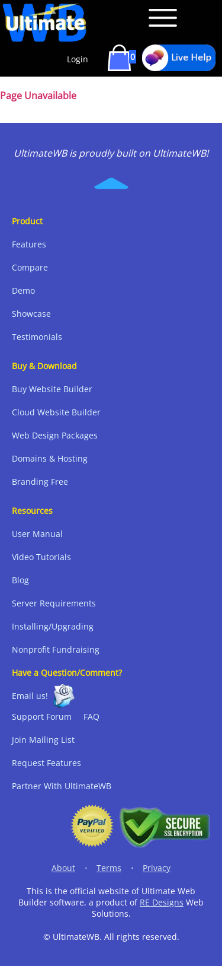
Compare (30, 267)
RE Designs (162, 902)
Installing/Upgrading (53, 626)
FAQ (91, 716)
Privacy (156, 867)
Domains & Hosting (50, 458)
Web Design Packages (55, 435)
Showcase (31, 313)
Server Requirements (54, 603)
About (63, 867)
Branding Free (40, 481)
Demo (23, 290)
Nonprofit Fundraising (55, 649)
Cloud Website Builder (56, 412)
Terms (108, 867)
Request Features (46, 762)
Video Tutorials (41, 557)
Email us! (30, 695)
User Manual (37, 533)
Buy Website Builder (52, 389)
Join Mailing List (43, 739)
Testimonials (37, 336)
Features (29, 244)
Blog (20, 580)
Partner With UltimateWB (61, 786)
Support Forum (42, 716)
